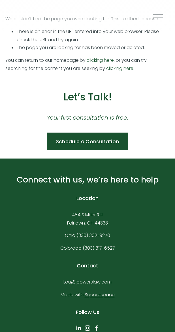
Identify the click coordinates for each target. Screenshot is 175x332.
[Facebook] (96, 328)
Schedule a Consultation (87, 141)
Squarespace (100, 294)
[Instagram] (87, 328)
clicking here (100, 60)
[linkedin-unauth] (78, 328)
